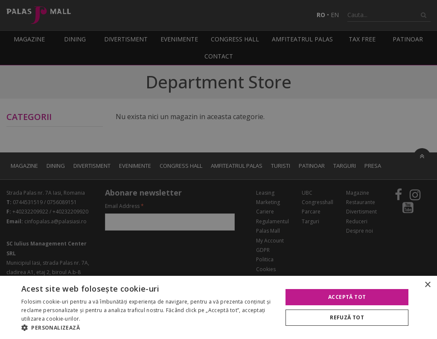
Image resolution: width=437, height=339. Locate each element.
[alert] (218, 169)
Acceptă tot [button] (347, 297)
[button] (148, 328)
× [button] (427, 285)
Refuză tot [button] (347, 317)
